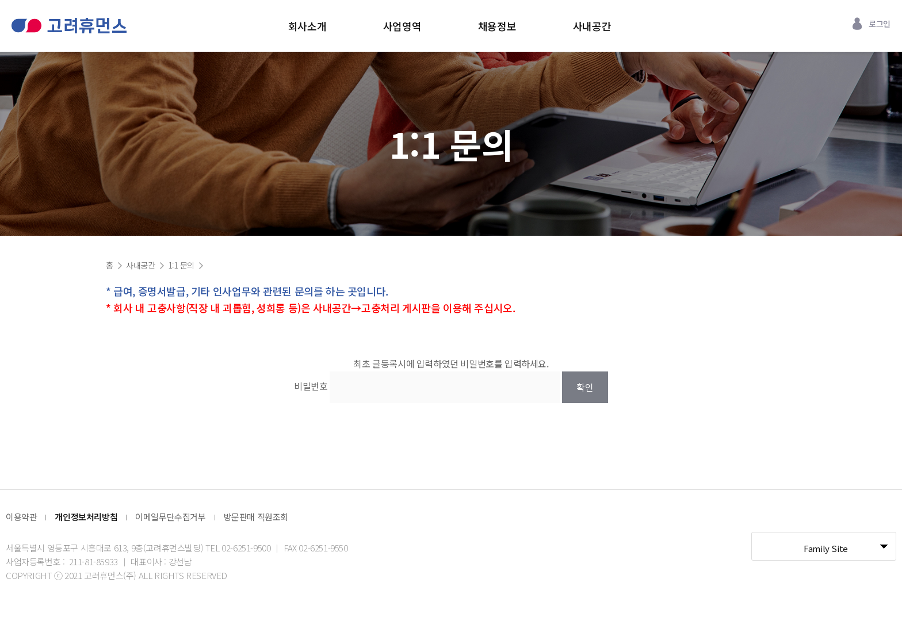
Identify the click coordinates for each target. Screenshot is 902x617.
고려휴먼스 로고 (69, 25)
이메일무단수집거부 (170, 517)
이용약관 (21, 517)
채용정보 (497, 25)
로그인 (879, 23)
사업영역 (402, 25)
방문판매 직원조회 (256, 517)
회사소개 (307, 25)
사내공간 (592, 25)
